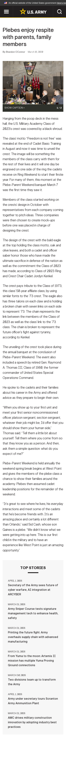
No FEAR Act (16, 772)
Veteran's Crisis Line (44, 772)
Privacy (50, 762)
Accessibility (38, 767)
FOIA (57, 767)
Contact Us (31, 762)
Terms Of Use (14, 767)
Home (14, 762)
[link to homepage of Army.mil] (33, 11)
